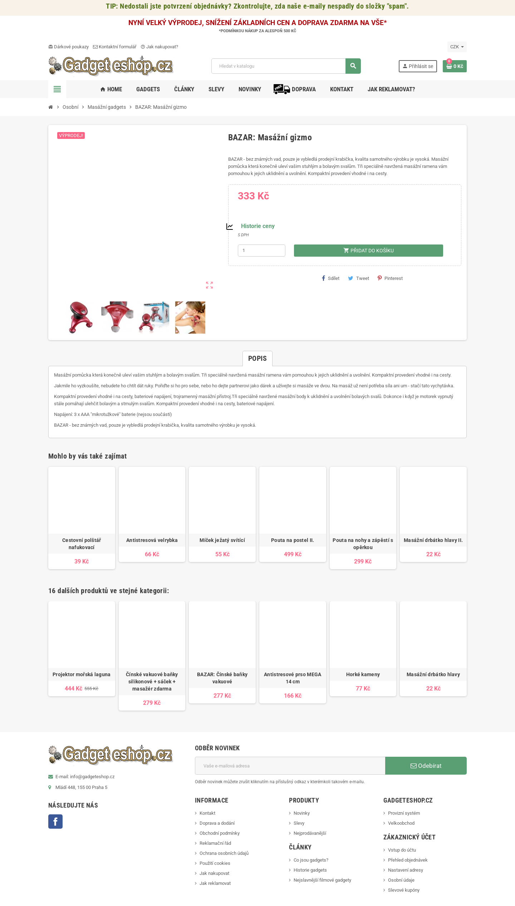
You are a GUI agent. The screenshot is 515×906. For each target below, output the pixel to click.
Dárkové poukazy (68, 46)
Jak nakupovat (214, 873)
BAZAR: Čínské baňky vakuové (222, 678)
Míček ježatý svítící (222, 540)
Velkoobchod (401, 823)
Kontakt (207, 813)
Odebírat (426, 765)
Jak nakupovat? (159, 46)
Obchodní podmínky (220, 833)
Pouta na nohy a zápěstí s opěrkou (363, 543)
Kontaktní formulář (114, 46)
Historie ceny (258, 226)
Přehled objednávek (408, 860)
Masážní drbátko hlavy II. (433, 540)
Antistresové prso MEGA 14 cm (292, 678)
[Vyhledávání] (285, 66)
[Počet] (262, 250)
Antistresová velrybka (152, 540)
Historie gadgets (310, 870)
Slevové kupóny (404, 890)
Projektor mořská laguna (82, 674)
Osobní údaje (401, 880)
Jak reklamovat (215, 883)
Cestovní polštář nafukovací (81, 543)
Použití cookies (215, 863)
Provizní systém (404, 813)
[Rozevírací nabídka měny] (457, 47)
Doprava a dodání (217, 823)
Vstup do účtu (402, 850)
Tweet (358, 278)
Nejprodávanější (310, 833)
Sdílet (330, 278)
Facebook (55, 821)
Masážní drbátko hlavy (433, 674)
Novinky (302, 813)
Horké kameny (363, 674)
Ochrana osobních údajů (224, 853)
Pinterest (390, 278)
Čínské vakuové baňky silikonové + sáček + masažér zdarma (152, 682)
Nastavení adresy (405, 870)
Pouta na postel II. (292, 540)
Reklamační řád (215, 843)
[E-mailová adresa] (290, 766)
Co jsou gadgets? (311, 860)
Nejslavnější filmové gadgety (322, 880)
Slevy (299, 823)
